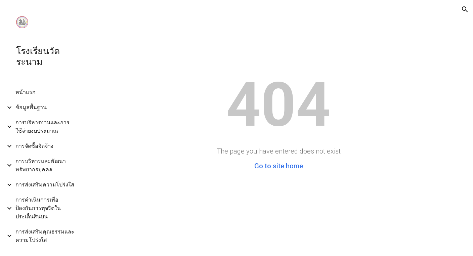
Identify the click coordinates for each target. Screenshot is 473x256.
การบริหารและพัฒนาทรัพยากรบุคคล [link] (40, 165)
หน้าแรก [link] (25, 92)
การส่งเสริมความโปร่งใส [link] (44, 184)
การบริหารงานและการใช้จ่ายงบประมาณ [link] (42, 126)
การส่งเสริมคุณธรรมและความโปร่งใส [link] (44, 235)
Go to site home (278, 166)
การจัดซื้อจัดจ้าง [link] (34, 146)
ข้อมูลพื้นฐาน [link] (31, 107)
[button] (465, 9)
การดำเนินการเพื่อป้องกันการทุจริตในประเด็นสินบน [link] (38, 208)
